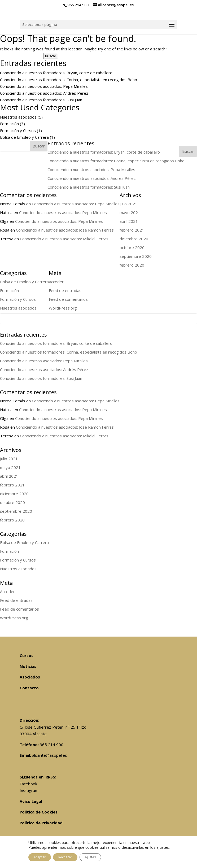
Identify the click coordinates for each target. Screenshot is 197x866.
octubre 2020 (12, 502)
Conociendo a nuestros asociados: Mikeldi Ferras (64, 435)
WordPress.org (14, 617)
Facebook (28, 783)
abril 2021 (9, 476)
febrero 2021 (12, 485)
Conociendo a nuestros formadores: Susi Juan (41, 99)
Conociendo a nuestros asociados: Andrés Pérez (44, 93)
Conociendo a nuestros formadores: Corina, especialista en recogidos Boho (68, 79)
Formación (9, 123)
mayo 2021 (10, 467)
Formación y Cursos (18, 130)
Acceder (7, 591)
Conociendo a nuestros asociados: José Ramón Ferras (65, 427)
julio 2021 (9, 458)
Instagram (29, 790)
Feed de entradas (16, 600)
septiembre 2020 (16, 511)
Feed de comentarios (19, 609)
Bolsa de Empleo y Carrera (24, 137)
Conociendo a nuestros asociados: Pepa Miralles (44, 86)
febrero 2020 (12, 520)
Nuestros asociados (18, 117)
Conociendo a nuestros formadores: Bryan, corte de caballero (56, 72)
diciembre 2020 (14, 493)
